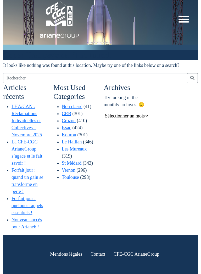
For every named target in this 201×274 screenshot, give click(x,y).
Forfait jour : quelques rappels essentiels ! (27, 205)
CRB (66, 113)
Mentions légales (66, 254)
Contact (98, 254)
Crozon (69, 120)
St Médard (72, 163)
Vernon (68, 170)
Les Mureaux (74, 149)
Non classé (72, 106)
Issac (66, 127)
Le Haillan (72, 141)
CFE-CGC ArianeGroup (136, 254)
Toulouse (70, 177)
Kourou (69, 134)
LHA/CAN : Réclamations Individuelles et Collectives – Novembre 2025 (27, 120)
